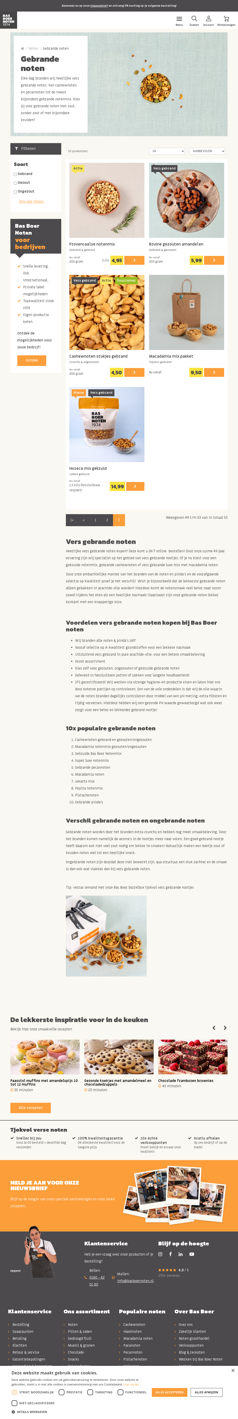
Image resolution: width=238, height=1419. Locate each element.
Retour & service (23, 1352)
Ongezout (26, 191)
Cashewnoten (132, 1324)
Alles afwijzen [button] (206, 1392)
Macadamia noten (136, 1338)
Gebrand (25, 174)
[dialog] (119, 1392)
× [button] (233, 1371)
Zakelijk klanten (190, 1331)
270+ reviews (169, 1275)
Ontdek (32, 360)
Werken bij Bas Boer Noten (198, 1359)
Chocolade (74, 1352)
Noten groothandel (191, 1338)
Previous (213, 1028)
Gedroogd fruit (78, 1338)
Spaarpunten (20, 1331)
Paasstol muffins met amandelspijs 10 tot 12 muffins (44, 1082)
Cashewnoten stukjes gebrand (98, 357)
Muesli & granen (79, 1345)
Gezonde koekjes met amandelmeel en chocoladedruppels (117, 1082)
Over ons (183, 1324)
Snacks (71, 1359)
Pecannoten (130, 1352)
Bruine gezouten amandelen (176, 244)
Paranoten (129, 1345)
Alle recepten (31, 1108)
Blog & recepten (189, 1352)
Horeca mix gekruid (88, 469)
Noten (33, 48)
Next (225, 1028)
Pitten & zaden (78, 1331)
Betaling (17, 1338)
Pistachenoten (133, 1359)
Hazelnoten (130, 1331)
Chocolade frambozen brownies (186, 1080)
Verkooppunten (189, 1345)
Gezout (24, 182)
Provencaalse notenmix (92, 244)
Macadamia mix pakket (171, 357)
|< (71, 520)
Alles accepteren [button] (170, 1392)
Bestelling (18, 1324)
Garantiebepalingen (26, 1359)
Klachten (17, 1345)
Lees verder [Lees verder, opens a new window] (131, 1384)
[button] (81, 1412)
